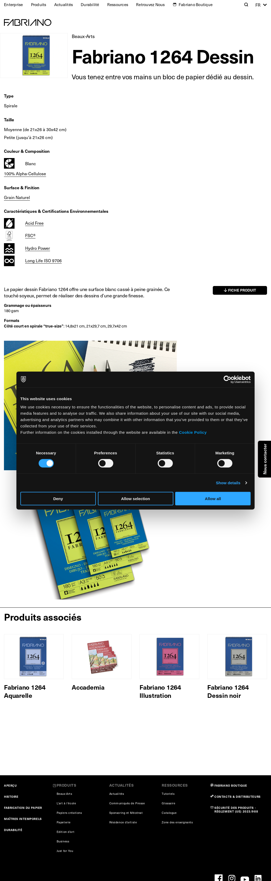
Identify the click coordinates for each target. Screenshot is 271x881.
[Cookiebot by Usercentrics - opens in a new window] (227, 379)
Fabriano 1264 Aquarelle (25, 691)
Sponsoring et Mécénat (126, 812)
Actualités (63, 4)
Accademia (88, 686)
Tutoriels (168, 793)
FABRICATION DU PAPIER (23, 808)
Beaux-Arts (83, 36)
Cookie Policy (193, 432)
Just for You (65, 850)
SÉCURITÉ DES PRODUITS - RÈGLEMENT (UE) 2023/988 (236, 809)
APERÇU (10, 785)
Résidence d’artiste (123, 822)
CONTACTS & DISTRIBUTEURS (237, 797)
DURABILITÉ (13, 830)
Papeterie (64, 822)
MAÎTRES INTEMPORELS (23, 819)
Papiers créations (69, 812)
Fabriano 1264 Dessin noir (228, 691)
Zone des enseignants (177, 822)
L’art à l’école (66, 803)
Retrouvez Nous (150, 4)
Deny (58, 498)
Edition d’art (65, 831)
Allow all (213, 498)
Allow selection (135, 498)
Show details (228, 482)
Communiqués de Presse (127, 803)
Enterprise (13, 4)
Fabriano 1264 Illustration (160, 691)
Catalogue (169, 812)
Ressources (117, 4)
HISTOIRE (11, 797)
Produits (38, 4)
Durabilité (90, 4)
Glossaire (168, 803)
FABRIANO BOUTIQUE (230, 785)
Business (63, 841)
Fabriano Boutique (196, 4)
